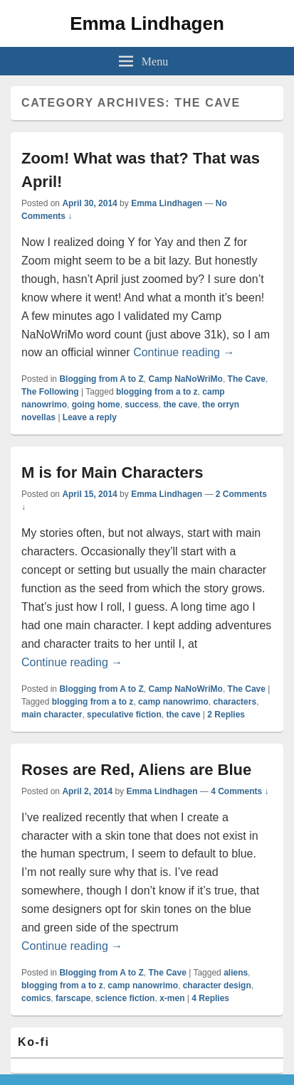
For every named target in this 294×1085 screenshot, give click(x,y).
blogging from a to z (157, 392)
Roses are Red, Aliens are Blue (136, 770)
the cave (180, 405)
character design (217, 985)
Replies (226, 715)
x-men (171, 998)
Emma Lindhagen (147, 23)
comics (36, 998)
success (141, 405)
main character (51, 715)
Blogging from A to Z (101, 379)
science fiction (124, 998)
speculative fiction (124, 715)
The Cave (247, 379)
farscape (73, 998)
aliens (236, 973)
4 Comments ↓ (239, 791)
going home (96, 405)
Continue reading (183, 352)
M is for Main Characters (112, 472)
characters (234, 702)
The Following (50, 392)
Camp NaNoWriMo (185, 379)
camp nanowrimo (173, 702)
